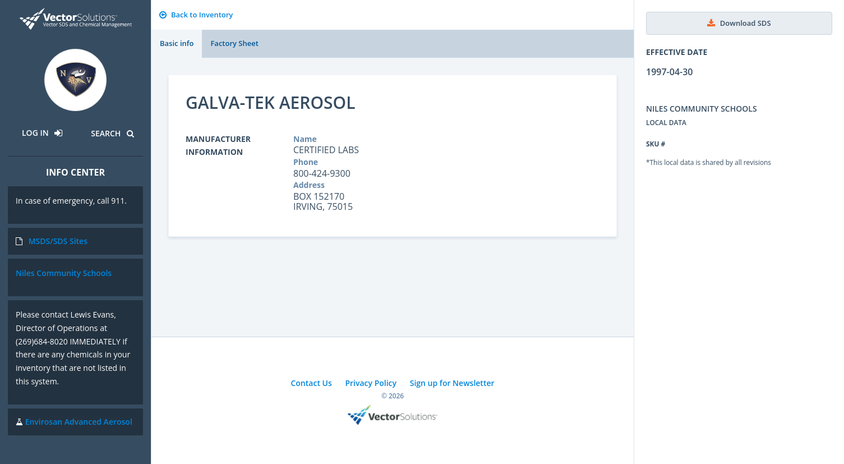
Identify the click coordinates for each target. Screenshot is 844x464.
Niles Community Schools (64, 273)
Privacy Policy (370, 383)
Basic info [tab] (176, 43)
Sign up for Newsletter (452, 383)
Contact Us (310, 383)
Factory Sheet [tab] (234, 43)
